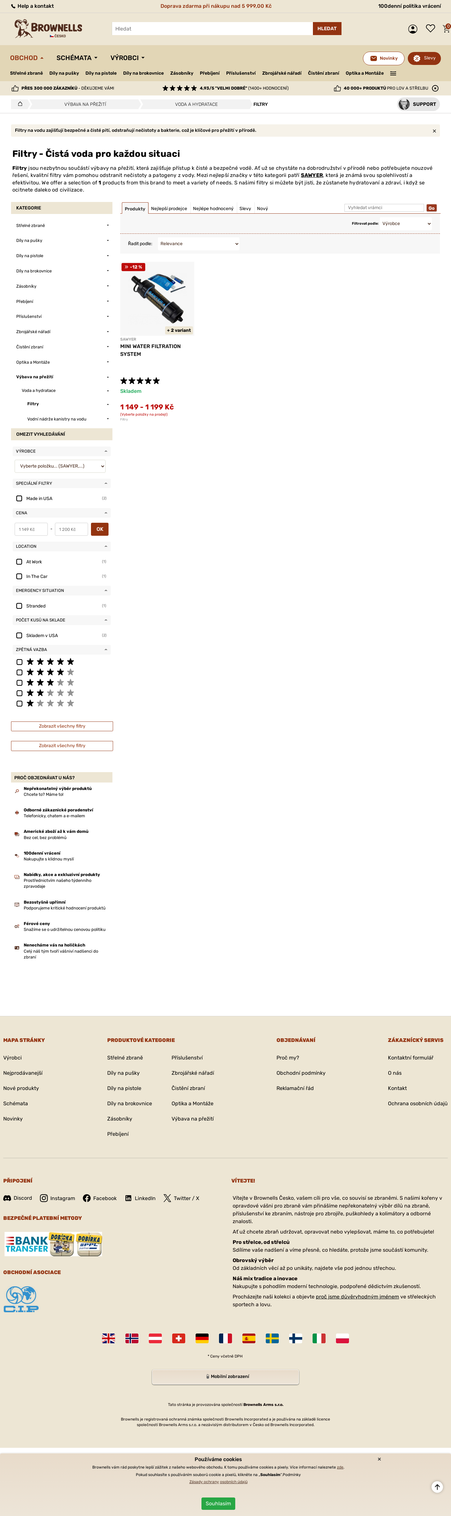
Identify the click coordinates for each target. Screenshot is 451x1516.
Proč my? (288, 1058)
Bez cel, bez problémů (45, 837)
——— (393, 72)
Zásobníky (181, 73)
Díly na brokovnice (143, 73)
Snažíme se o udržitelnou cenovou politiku (65, 929)
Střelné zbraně (26, 73)
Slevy (430, 58)
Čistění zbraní (323, 73)
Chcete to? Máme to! (43, 794)
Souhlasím (218, 1503)
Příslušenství (241, 73)
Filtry (124, 419)
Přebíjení (210, 73)
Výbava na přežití (193, 1119)
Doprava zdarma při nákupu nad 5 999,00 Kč (216, 6)
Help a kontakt (32, 6)
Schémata (74, 58)
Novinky (13, 1119)
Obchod (24, 58)
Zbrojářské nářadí (282, 73)
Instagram (57, 1198)
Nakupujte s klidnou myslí (49, 859)
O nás (395, 1073)
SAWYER (312, 175)
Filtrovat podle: (365, 223)
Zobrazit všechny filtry (62, 726)
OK (100, 529)
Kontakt (397, 1088)
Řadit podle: (140, 243)
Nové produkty (21, 1088)
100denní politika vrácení (409, 6)
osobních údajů (234, 1482)
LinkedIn (140, 1198)
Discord (17, 1198)
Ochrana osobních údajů (418, 1103)
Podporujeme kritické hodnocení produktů (65, 908)
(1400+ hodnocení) (244, 88)
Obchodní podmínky (301, 1073)
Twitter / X (181, 1198)
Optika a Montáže (365, 73)
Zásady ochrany (204, 1482)
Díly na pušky (64, 73)
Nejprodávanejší (23, 1073)
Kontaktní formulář (410, 1058)
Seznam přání (432, 29)
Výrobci (124, 58)
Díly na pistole (101, 73)
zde (340, 1467)
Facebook (100, 1198)
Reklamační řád (295, 1088)
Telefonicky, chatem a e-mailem (54, 815)
